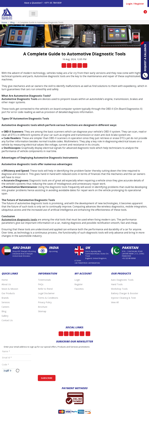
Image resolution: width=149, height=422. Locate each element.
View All (115, 302)
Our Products (8, 293)
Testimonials (44, 279)
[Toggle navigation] (33, 14)
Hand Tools (117, 284)
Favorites (79, 288)
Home (4, 22)
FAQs (40, 284)
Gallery (5, 315)
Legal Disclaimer (46, 293)
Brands (5, 297)
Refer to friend (45, 288)
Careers (5, 306)
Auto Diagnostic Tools (122, 279)
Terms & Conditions (48, 297)
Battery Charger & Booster (124, 293)
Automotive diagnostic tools (19, 219)
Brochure (42, 306)
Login (77, 279)
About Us (6, 284)
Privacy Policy (45, 302)
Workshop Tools (119, 288)
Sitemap (42, 311)
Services (6, 302)
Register (78, 284)
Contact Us (7, 320)
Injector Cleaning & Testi (123, 297)
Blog (12, 22)
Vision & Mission (10, 288)
